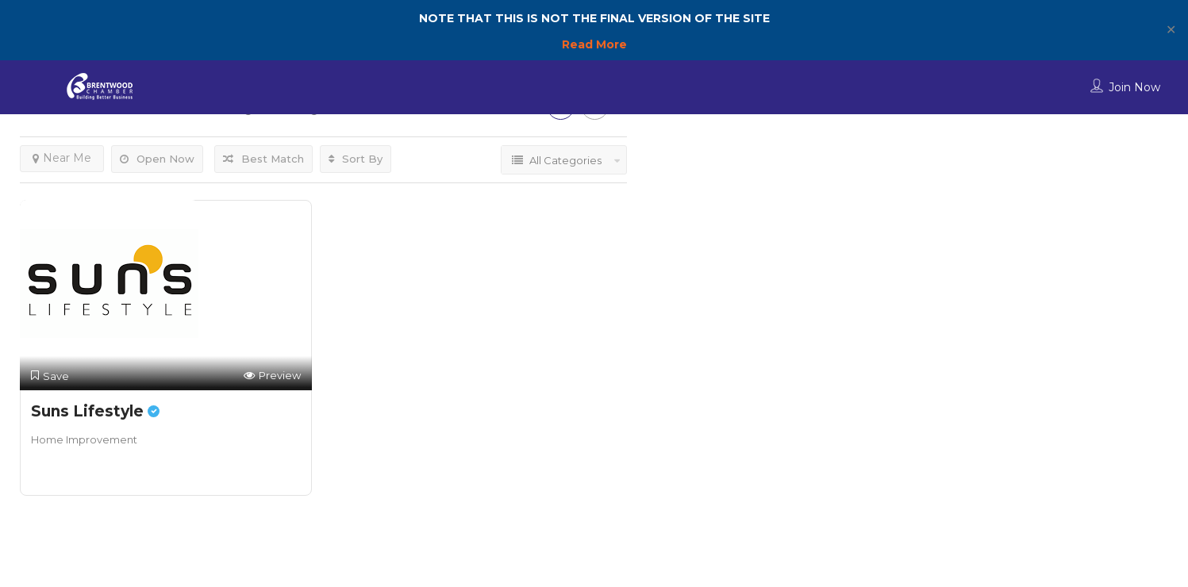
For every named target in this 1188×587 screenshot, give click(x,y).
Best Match (263, 158)
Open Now (157, 158)
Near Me (62, 158)
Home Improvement (84, 439)
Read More (594, 44)
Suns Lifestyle (95, 411)
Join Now (1134, 87)
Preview (272, 376)
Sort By (356, 158)
